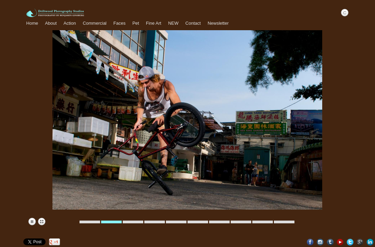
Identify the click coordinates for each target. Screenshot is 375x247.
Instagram (320, 242)
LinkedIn (370, 242)
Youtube (340, 242)
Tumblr (330, 242)
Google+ (360, 242)
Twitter (350, 242)
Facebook (310, 242)
